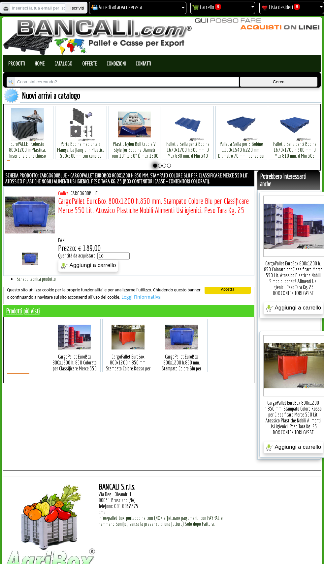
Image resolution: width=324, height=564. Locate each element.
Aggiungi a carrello (88, 266)
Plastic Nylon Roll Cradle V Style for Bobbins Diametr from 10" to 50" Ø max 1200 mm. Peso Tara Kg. (134, 143)
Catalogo (63, 64)
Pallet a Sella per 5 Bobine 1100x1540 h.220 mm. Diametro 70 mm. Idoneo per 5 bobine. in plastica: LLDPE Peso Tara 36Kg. (241, 146)
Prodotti (16, 64)
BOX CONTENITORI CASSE (293, 293)
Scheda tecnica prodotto (36, 279)
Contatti (143, 64)
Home (40, 64)
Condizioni (116, 64)
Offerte (89, 64)
